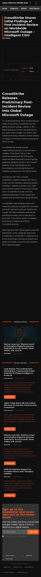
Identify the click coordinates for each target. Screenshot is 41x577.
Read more (10, 397)
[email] (14, 532)
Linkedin (29, 555)
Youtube (9, 559)
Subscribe (33, 532)
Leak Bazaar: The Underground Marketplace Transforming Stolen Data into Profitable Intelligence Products (19, 372)
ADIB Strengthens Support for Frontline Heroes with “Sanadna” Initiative (19, 471)
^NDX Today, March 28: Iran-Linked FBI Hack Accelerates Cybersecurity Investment (20, 405)
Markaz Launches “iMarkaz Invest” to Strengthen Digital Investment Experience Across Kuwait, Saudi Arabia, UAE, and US (19, 347)
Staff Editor (31, 69)
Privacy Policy (23, 536)
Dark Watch (8, 378)
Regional (6, 38)
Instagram (10, 555)
